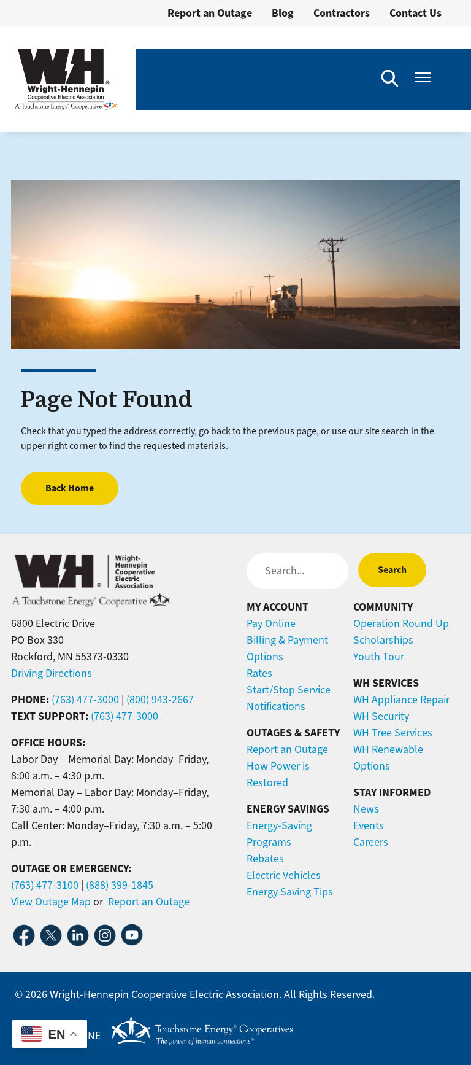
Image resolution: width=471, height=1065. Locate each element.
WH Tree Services (392, 732)
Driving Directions (51, 673)
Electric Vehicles (284, 875)
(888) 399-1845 (119, 885)
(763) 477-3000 (85, 699)
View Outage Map (51, 901)
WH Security (381, 716)
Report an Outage (209, 13)
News (366, 809)
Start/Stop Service (289, 689)
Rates (259, 673)
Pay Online (271, 623)
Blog (283, 13)
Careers (370, 842)
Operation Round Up (401, 623)
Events (368, 825)
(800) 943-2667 (160, 699)
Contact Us (415, 13)
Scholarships (383, 640)
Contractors (341, 13)
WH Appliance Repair (401, 699)
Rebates (265, 858)
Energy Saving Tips (290, 892)
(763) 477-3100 (44, 885)
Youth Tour (378, 656)
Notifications (276, 706)
